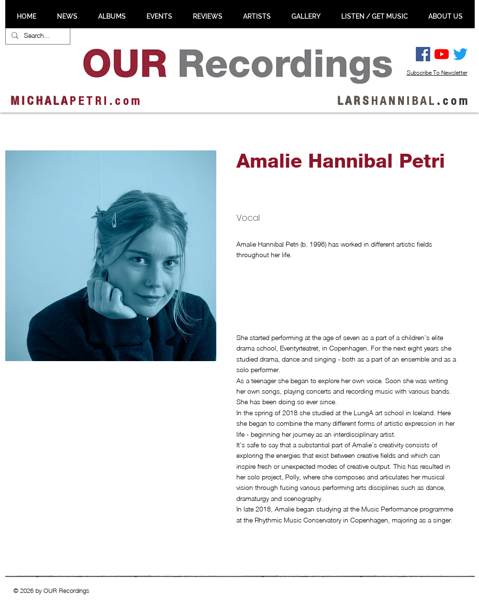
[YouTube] (441, 54)
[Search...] (37, 35)
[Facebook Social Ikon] (423, 54)
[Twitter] (460, 54)
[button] (57, 418)
